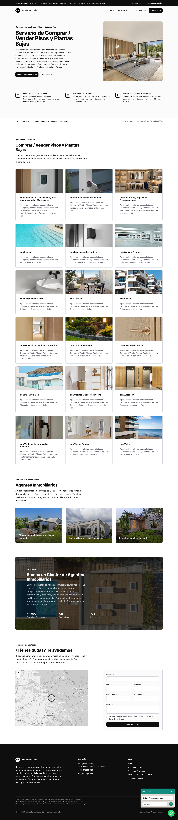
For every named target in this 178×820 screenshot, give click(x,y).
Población (138, 694)
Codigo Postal (112, 694)
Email (109, 684)
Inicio (112, 10)
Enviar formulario (133, 724)
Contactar (156, 10)
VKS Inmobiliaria (26, 10)
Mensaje (110, 704)
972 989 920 (139, 10)
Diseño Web (145, 812)
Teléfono (138, 684)
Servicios (123, 10)
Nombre (110, 675)
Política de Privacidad (132, 717)
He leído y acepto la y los (131, 718)
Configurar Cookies (136, 778)
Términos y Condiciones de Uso (141, 775)
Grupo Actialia (157, 812)
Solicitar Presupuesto (27, 74)
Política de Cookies (135, 767)
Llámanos (47, 74)
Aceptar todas (137, 3)
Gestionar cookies (155, 3)
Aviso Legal (132, 764)
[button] (51, 698)
